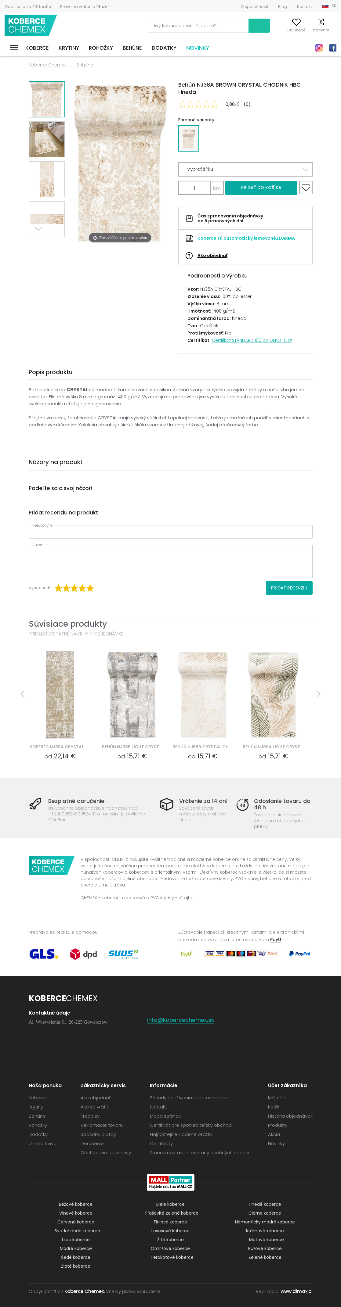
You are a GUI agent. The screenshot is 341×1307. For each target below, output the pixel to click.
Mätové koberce (266, 1240)
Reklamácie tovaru (102, 1125)
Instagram (319, 48)
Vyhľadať (233, 26)
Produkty (277, 1125)
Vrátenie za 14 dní (203, 801)
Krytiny (69, 48)
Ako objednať (212, 255)
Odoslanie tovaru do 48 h (282, 804)
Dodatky (164, 48)
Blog (282, 6)
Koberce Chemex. (84, 1291)
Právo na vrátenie (84, 6)
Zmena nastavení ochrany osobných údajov (199, 1152)
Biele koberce (170, 1204)
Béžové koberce (76, 1204)
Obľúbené (286, 30)
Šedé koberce (75, 1257)
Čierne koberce (264, 1213)
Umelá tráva (42, 1143)
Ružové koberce (265, 1248)
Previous (54, 244)
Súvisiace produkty (68, 623)
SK (334, 6)
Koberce (37, 48)
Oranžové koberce (170, 1248)
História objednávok (290, 1116)
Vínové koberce (76, 1213)
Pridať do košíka (261, 187)
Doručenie (92, 1143)
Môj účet (262, 30)
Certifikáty (161, 1143)
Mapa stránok (165, 1116)
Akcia (274, 1134)
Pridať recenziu (289, 588)
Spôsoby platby (98, 1134)
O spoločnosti (254, 6)
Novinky (197, 48)
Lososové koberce (170, 1231)
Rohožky (101, 48)
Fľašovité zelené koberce (171, 1213)
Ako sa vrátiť (94, 1107)
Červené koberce (75, 1222)
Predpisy (90, 1116)
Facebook (332, 48)
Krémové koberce (265, 1231)
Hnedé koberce (265, 1204)
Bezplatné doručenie (76, 801)
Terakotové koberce (172, 1257)
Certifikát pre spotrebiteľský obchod (191, 1125)
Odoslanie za (28, 6)
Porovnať (311, 30)
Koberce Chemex (31, 26)
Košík (331, 30)
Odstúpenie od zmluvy (106, 1152)
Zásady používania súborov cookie (189, 1097)
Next (40, 244)
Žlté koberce (170, 1240)
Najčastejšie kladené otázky (181, 1134)
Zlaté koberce (75, 1266)
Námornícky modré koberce (265, 1222)
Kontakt (304, 6)
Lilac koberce (76, 1240)
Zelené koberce (264, 1257)
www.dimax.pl (297, 1291)
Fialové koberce (170, 1222)
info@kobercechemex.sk (181, 1020)
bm (217, 188)
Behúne (132, 48)
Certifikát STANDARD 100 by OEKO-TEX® (252, 340)
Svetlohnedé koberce (77, 1231)
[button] (245, 169)
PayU (275, 939)
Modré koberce (76, 1248)
